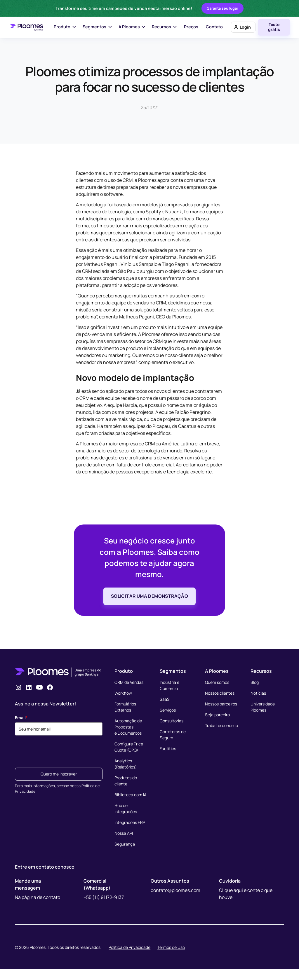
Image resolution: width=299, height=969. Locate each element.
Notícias (258, 693)
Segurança (124, 844)
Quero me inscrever (59, 774)
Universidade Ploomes (263, 707)
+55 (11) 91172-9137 (104, 897)
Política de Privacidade (129, 947)
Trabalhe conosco (221, 725)
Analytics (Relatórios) (125, 764)
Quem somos (217, 682)
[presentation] (59, 749)
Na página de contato (37, 897)
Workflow (123, 693)
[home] (26, 27)
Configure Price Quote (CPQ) (128, 747)
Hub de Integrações (125, 808)
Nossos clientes (219, 693)
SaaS (165, 699)
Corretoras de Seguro (173, 734)
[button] (65, 27)
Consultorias (171, 721)
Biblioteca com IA (130, 794)
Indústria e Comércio (169, 685)
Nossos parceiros (221, 704)
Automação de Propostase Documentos (128, 727)
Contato (214, 26)
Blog (255, 682)
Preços (191, 26)
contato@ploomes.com (175, 890)
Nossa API (123, 833)
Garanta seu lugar (222, 8)
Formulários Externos (125, 707)
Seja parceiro (217, 714)
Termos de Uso (171, 947)
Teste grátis (274, 27)
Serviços (168, 710)
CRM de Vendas (128, 682)
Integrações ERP (129, 822)
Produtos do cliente (125, 781)
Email (21, 717)
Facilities (168, 748)
